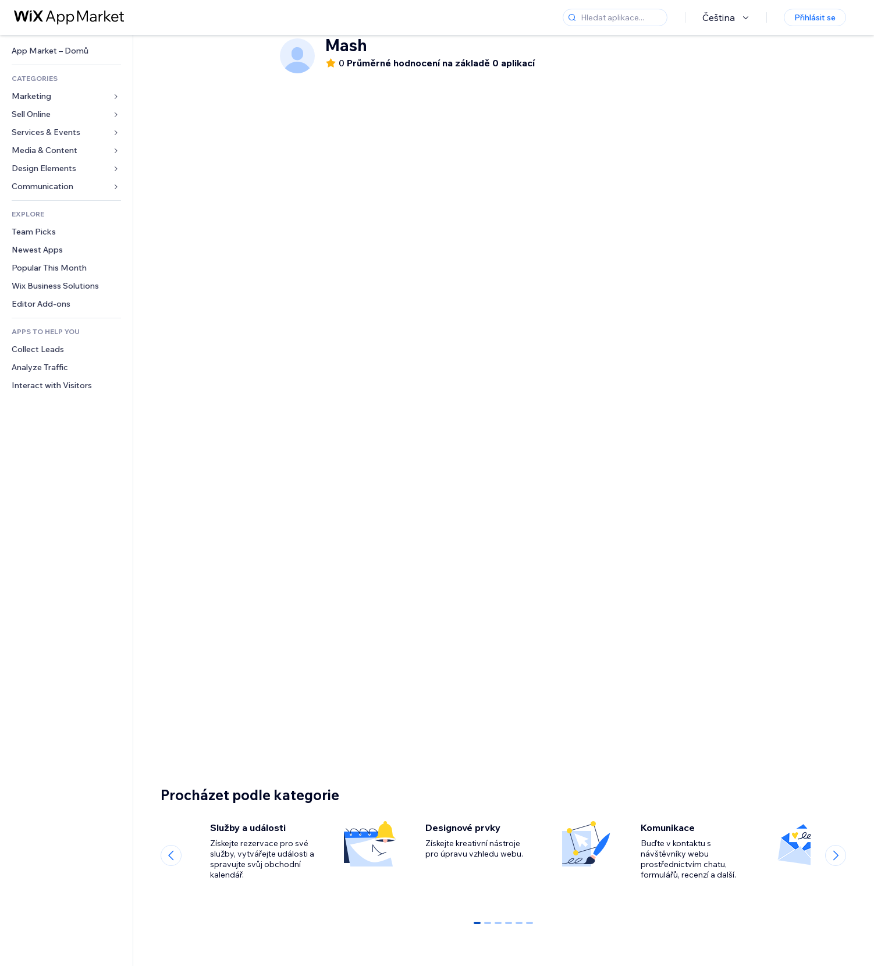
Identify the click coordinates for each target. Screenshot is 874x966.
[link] (66, 51)
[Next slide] (835, 855)
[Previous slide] (171, 855)
